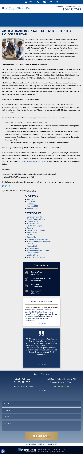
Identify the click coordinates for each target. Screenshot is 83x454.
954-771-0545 (24, 382)
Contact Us (31, 444)
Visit (51, 2)
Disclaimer (52, 444)
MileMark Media (60, 451)
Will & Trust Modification (36, 257)
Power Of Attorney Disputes (37, 239)
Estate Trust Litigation (35, 226)
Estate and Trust (33, 224)
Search (57, 2)
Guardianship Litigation (36, 230)
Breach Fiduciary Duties (36, 219)
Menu (30, 2)
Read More (41, 323)
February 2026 (32, 206)
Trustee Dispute (33, 248)
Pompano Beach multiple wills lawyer (32, 161)
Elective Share (32, 221)
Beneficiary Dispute (34, 217)
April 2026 (31, 202)
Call (38, 2)
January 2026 (32, 208)
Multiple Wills (32, 232)
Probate (30, 244)
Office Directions (62, 387)
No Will (29, 235)
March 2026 (31, 204)
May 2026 (30, 199)
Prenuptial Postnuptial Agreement (40, 241)
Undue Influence (33, 253)
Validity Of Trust (33, 255)
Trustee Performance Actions (38, 250)
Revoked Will (32, 246)
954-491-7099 (72, 9)
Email (44, 2)
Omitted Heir (32, 237)
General (30, 228)
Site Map (41, 444)
